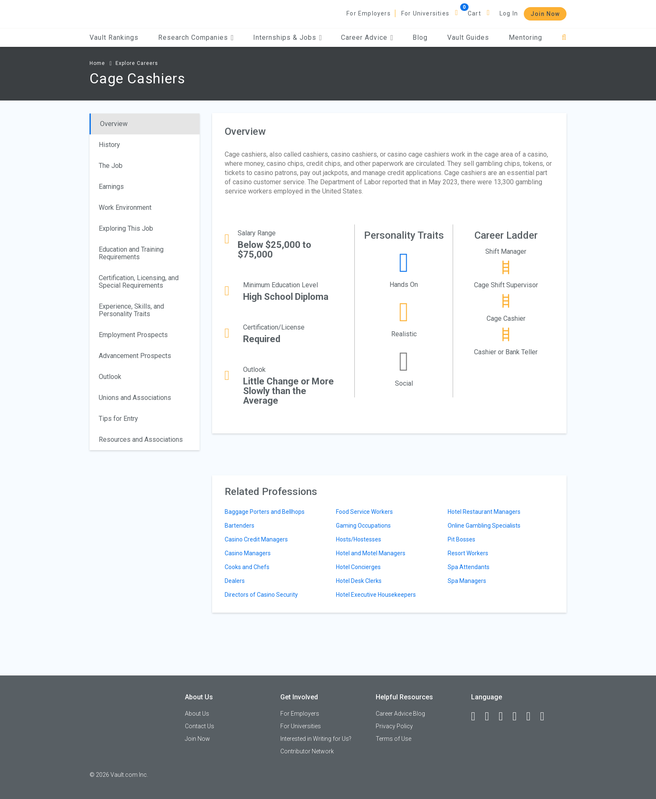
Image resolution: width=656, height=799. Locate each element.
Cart (474, 13)
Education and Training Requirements (131, 253)
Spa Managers (467, 580)
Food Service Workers (364, 511)
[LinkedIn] (491, 716)
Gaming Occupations (363, 525)
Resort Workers (468, 553)
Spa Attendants (468, 567)
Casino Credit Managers (256, 539)
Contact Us (199, 726)
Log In (509, 13)
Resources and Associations (141, 439)
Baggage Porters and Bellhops (265, 511)
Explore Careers (136, 63)
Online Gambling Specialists (484, 525)
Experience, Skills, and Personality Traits (131, 310)
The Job (111, 166)
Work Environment (125, 207)
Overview (114, 124)
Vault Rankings (114, 37)
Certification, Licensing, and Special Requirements (139, 281)
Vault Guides (468, 37)
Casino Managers (248, 553)
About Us (197, 713)
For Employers (368, 13)
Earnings (111, 187)
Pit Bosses (461, 539)
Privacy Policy (394, 726)
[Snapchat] (546, 716)
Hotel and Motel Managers (370, 553)
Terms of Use (393, 738)
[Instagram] (518, 716)
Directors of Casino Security (261, 594)
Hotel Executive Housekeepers (376, 594)
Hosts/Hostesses (358, 539)
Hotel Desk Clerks (359, 580)
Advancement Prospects (135, 356)
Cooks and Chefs (247, 567)
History (109, 145)
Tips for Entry (118, 419)
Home (97, 63)
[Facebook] (477, 716)
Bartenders (239, 525)
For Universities (425, 13)
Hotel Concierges (358, 567)
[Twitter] (504, 716)
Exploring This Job (126, 228)
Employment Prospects (133, 335)
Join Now (545, 13)
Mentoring (525, 37)
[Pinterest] (532, 716)
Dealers (235, 580)
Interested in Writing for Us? (315, 738)
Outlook (110, 377)
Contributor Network (307, 751)
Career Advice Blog (400, 713)
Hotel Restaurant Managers (484, 511)
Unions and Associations (135, 398)
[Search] (564, 37)
